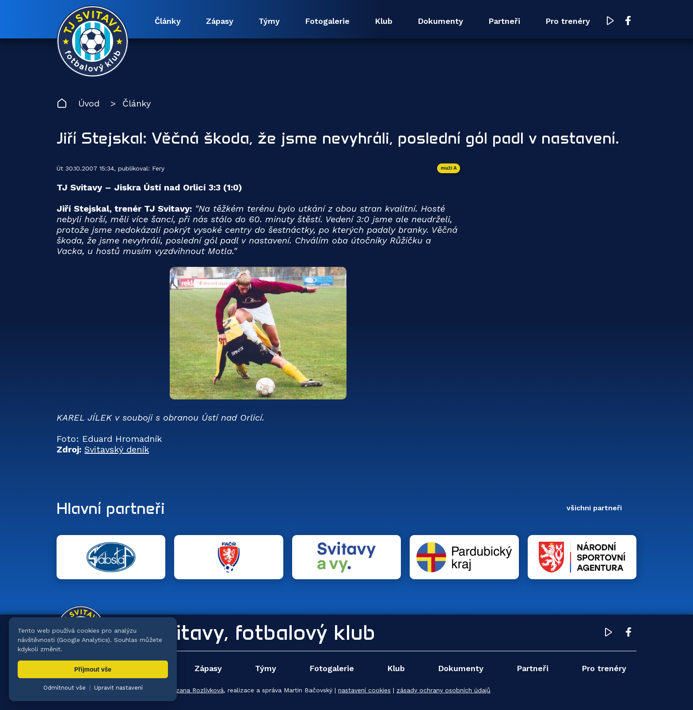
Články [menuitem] (168, 21)
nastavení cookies (364, 690)
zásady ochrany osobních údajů (443, 690)
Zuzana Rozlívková (196, 690)
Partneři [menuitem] (504, 21)
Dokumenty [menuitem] (440, 21)
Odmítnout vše (64, 687)
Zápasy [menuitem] (219, 21)
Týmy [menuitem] (269, 21)
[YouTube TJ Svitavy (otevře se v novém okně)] (610, 21)
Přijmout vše (92, 669)
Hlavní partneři (111, 508)
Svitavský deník (116, 449)
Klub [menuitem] (383, 21)
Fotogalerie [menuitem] (327, 21)
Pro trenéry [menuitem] (567, 21)
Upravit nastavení (118, 687)
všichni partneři (594, 508)
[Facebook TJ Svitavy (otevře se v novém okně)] (628, 21)
